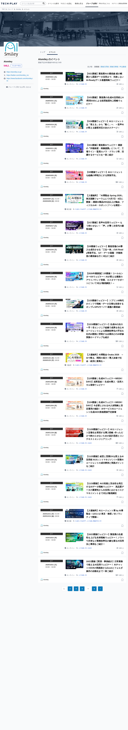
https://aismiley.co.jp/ (14, 72)
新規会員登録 (123, 3)
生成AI (77, 209)
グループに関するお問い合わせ (18, 87)
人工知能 (81, 84)
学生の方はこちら (104, 3)
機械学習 (96, 209)
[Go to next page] (100, 588)
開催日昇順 (105, 67)
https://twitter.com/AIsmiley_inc (18, 75)
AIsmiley (18, 9)
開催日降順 (114, 67)
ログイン (114, 3)
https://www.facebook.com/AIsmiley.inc (20, 79)
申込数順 (123, 67)
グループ (10, 9)
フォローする (16, 66)
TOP (3, 9)
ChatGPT (83, 209)
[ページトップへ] (9, 3)
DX (86, 84)
